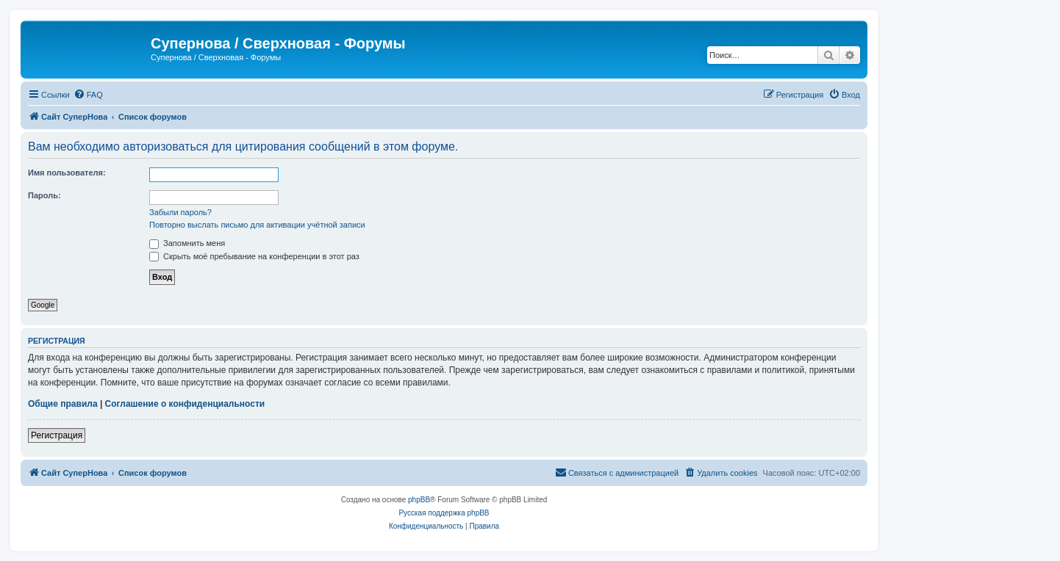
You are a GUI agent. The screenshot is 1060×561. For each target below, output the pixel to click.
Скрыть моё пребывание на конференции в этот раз (254, 256)
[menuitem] (88, 95)
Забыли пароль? (180, 212)
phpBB (419, 500)
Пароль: (44, 195)
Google (42, 305)
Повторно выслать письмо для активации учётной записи (257, 224)
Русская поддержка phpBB (443, 513)
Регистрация (56, 435)
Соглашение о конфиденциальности (185, 404)
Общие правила (63, 404)
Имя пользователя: (67, 172)
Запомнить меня (187, 243)
